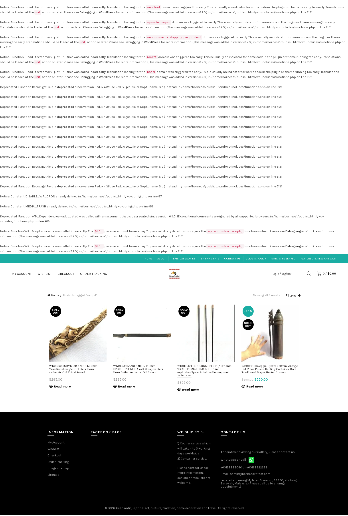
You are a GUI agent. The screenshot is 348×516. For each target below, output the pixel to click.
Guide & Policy (256, 258)
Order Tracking (93, 274)
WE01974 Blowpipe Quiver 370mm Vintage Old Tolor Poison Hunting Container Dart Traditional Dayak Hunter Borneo (270, 370)
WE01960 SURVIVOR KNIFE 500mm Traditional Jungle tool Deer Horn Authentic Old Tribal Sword (76, 370)
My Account (22, 274)
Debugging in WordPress (97, 12)
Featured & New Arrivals (318, 258)
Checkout (66, 274)
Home (148, 258)
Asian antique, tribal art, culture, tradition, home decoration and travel (165, 509)
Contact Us (232, 258)
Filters (291, 295)
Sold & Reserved (283, 258)
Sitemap (53, 476)
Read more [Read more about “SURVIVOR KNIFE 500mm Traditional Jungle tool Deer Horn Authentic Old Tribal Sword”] (60, 387)
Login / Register (282, 273)
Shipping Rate (210, 258)
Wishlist (45, 274)
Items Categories (183, 258)
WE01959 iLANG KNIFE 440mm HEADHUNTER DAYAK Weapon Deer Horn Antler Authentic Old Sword (141, 370)
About (161, 258)
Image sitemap (58, 469)
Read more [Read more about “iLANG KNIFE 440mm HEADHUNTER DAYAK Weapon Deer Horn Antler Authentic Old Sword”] (125, 387)
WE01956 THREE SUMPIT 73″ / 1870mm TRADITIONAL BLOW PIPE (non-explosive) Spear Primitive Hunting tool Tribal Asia (204, 371)
